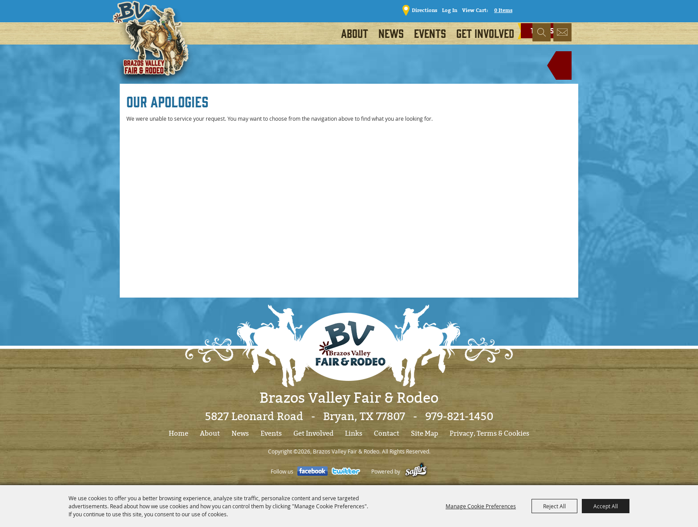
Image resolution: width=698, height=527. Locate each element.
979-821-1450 (459, 416)
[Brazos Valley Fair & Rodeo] (153, 47)
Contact (386, 433)
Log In (447, 10)
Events (430, 33)
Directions (421, 10)
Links (353, 433)
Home (178, 433)
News (391, 33)
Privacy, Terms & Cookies (489, 433)
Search (541, 33)
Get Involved (485, 33)
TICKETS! (548, 9)
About (354, 33)
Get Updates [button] (562, 33)
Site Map (424, 433)
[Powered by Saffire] (416, 471)
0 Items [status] (500, 10)
